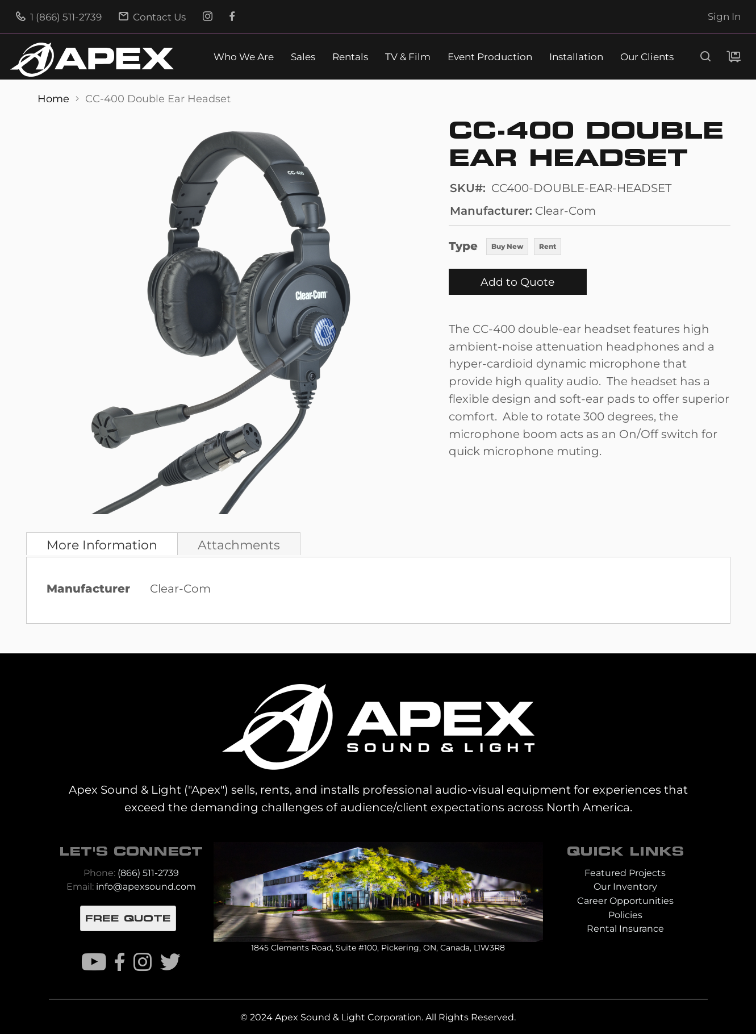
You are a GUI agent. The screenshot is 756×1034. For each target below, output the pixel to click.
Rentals (350, 57)
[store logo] (92, 60)
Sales (303, 57)
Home (54, 99)
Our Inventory (625, 886)
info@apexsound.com (146, 886)
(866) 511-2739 (148, 873)
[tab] (102, 543)
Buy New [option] (507, 246)
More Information (102, 545)
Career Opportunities (625, 900)
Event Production (490, 57)
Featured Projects (625, 873)
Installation (576, 57)
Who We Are (244, 57)
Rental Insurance (625, 928)
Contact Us (152, 17)
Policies (625, 915)
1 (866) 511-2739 (59, 17)
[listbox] (523, 247)
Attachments (239, 545)
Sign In (724, 16)
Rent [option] (547, 246)
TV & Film (408, 57)
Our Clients (647, 57)
